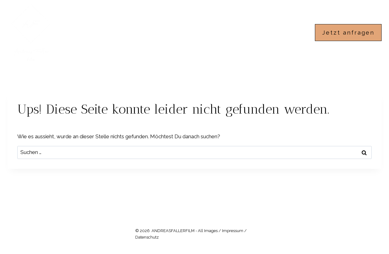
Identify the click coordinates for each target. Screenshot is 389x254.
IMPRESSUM (295, 32)
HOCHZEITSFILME (195, 32)
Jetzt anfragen (348, 32)
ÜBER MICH (249, 32)
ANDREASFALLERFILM (127, 32)
